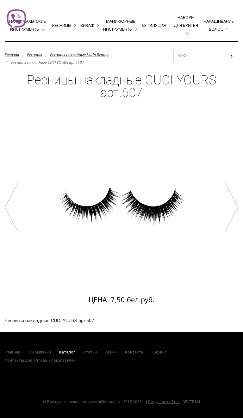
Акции (111, 352)
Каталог (67, 352)
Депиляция (153, 25)
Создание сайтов (164, 402)
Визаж (87, 25)
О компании (39, 352)
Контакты (134, 352)
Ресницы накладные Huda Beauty (79, 55)
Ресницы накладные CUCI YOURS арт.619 (231, 207)
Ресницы (61, 25)
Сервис (160, 352)
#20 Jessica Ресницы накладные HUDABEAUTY (11, 207)
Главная (12, 55)
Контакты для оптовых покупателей (40, 360)
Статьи (90, 352)
